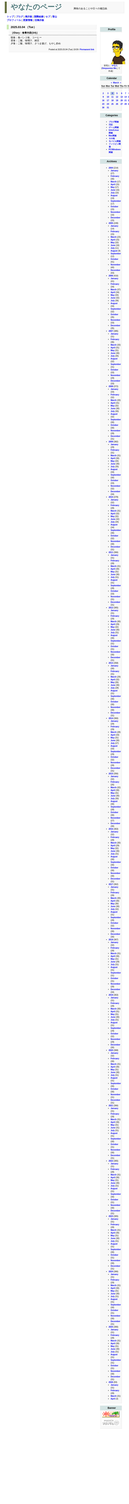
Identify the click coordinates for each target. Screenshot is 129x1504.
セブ (47, 16)
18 (112, 100)
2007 (111, 331)
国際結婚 (38, 16)
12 (117, 97)
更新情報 (28, 20)
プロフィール (14, 20)
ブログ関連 (114, 122)
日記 (111, 124)
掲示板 (28, 16)
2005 (111, 223)
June (113, 190)
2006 (111, 276)
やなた (115, 65)
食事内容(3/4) (29, 32)
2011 (111, 552)
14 (125, 97)
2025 (111, 1327)
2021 (111, 1105)
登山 (54, 16)
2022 (111, 1161)
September (116, 201)
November (115, 212)
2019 (111, 995)
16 (103, 100)
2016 (111, 829)
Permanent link (87, 49)
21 (125, 100)
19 (117, 100)
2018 (111, 940)
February (115, 176)
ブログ (19, 16)
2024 (111, 1271)
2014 (111, 718)
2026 (111, 1382)
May (113, 187)
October (114, 206)
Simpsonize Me (109, 68)
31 (108, 107)
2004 (111, 168)
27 (122, 104)
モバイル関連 (115, 141)
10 (108, 97)
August (114, 195)
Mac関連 (112, 136)
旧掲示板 (39, 20)
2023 (111, 1216)
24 (108, 104)
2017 (111, 884)
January (114, 171)
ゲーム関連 (114, 127)
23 (103, 104)
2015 (111, 774)
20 (122, 100)
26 (117, 104)
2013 (111, 663)
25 (112, 104)
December (115, 218)
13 (122, 97)
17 (108, 100)
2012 (111, 608)
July (113, 193)
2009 (111, 442)
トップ (10, 16)
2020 (111, 1050)
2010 (111, 497)
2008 (111, 386)
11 (112, 97)
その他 (112, 138)
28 (125, 104)
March (116, 83)
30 (103, 107)
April (113, 184)
